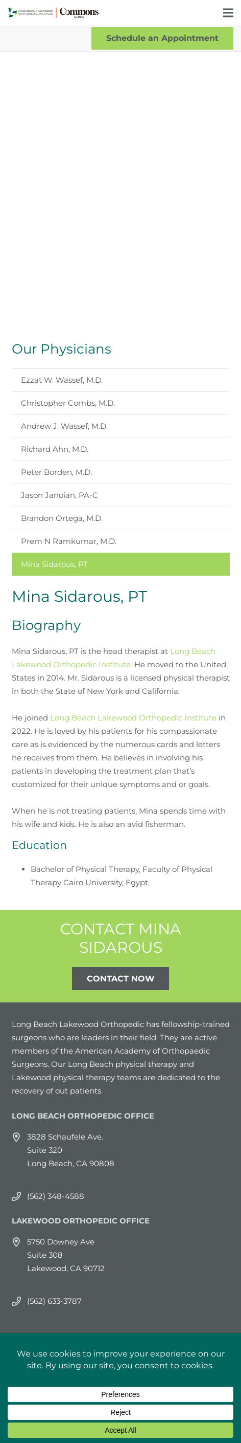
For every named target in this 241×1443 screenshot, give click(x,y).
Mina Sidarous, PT (54, 564)
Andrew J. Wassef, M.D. (64, 426)
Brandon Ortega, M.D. (62, 518)
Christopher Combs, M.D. (68, 403)
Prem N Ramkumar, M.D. (68, 541)
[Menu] (228, 13)
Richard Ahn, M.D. (54, 449)
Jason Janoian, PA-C (59, 495)
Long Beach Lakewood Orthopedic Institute (133, 718)
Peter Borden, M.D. (56, 472)
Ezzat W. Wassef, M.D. (62, 380)
